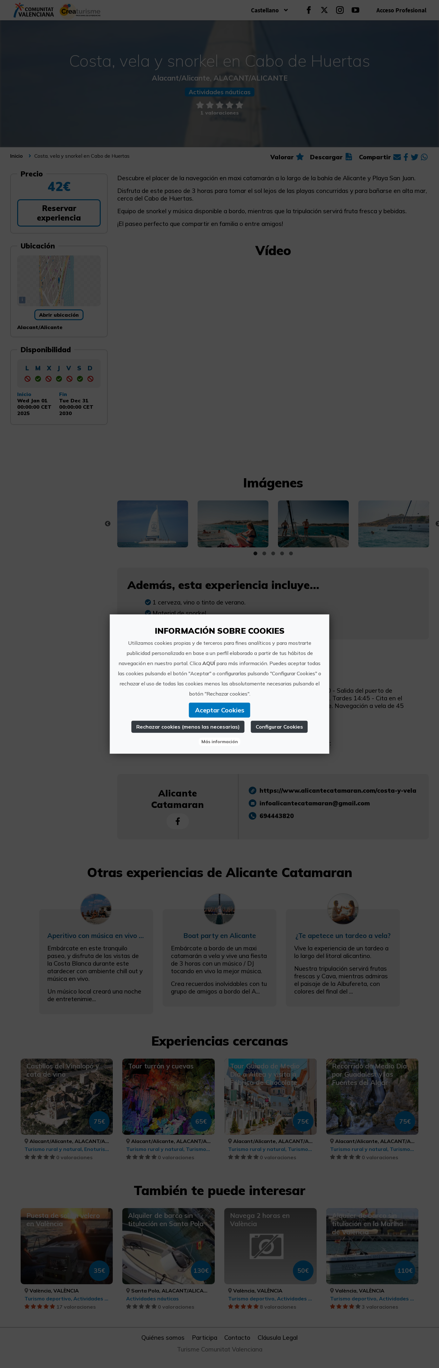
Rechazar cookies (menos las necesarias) (188, 727)
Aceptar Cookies (219, 710)
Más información (219, 741)
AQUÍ (208, 663)
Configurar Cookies (279, 727)
